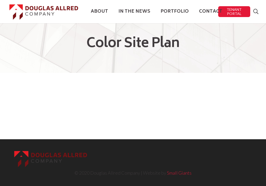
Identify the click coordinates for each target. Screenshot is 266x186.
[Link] (43, 11)
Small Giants (179, 173)
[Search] (256, 11)
